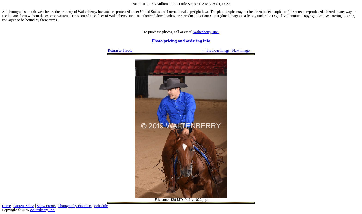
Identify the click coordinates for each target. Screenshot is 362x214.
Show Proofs (46, 206)
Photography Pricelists (74, 206)
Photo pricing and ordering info (181, 41)
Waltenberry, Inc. (206, 32)
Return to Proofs (120, 50)
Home (6, 206)
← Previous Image (216, 50)
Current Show (23, 206)
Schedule (101, 206)
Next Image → (243, 50)
